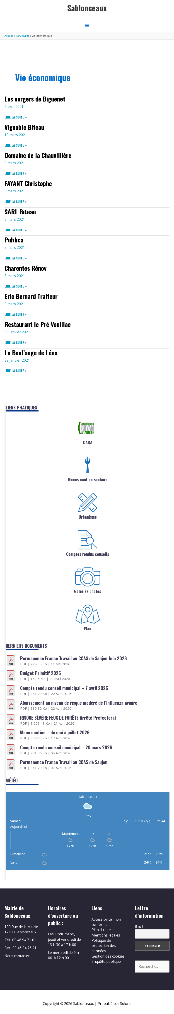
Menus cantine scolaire (88, 479)
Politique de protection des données (104, 945)
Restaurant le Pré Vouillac (38, 324)
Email (139, 926)
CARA (87, 442)
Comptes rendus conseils (87, 554)
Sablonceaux (87, 8)
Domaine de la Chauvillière (38, 155)
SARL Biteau (20, 211)
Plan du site (101, 929)
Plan (87, 628)
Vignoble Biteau (24, 127)
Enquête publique (106, 961)
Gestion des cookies (108, 956)
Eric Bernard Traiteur (31, 296)
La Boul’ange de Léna (31, 352)
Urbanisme (88, 517)
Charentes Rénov (26, 268)
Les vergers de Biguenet (35, 98)
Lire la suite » (16, 117)
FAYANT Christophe (28, 183)
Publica (14, 239)
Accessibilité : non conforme (106, 922)
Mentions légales (106, 935)
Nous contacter (17, 955)
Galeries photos (87, 591)
